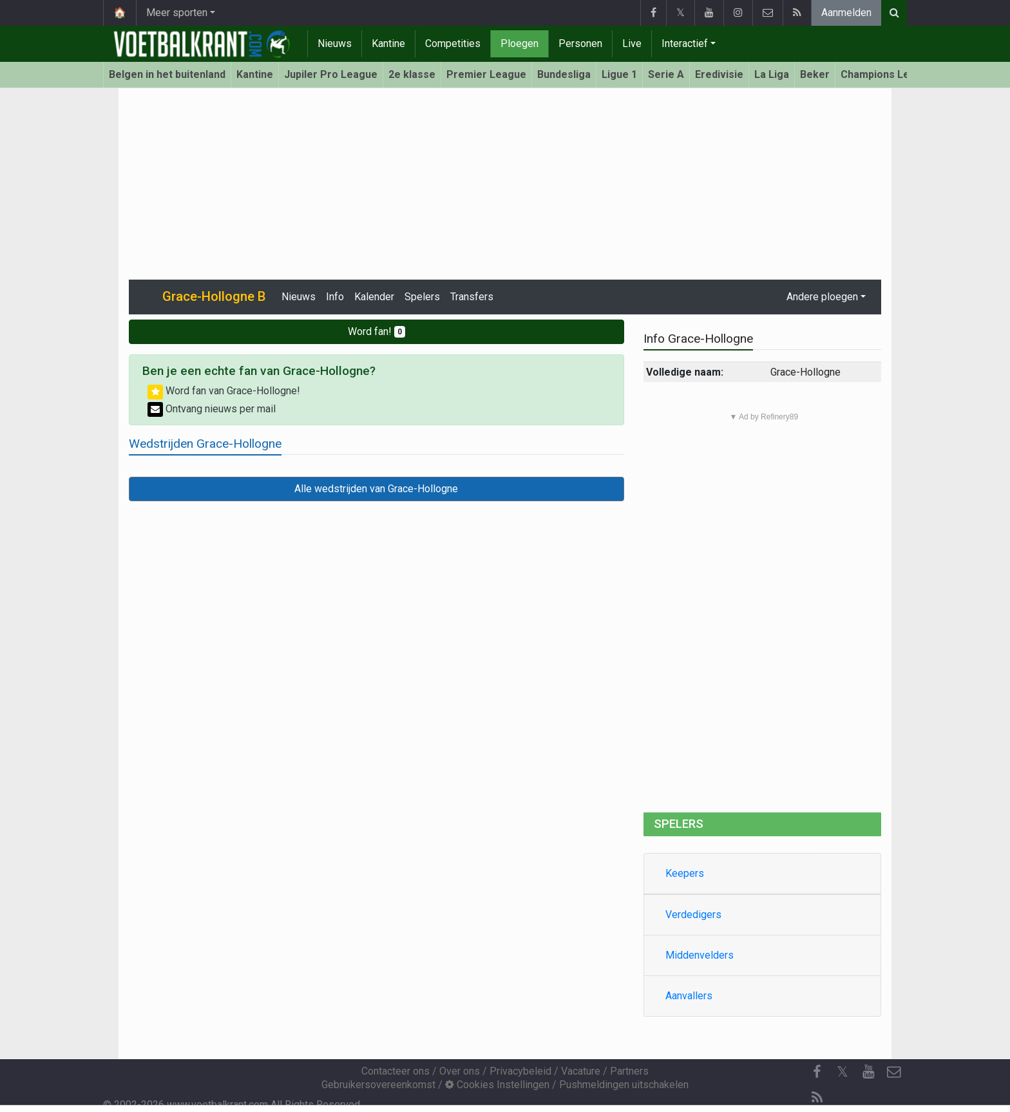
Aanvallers (688, 996)
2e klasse (411, 74)
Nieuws (335, 43)
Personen (580, 43)
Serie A (666, 74)
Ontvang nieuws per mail (212, 409)
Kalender (374, 297)
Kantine (388, 43)
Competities (453, 43)
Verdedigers (693, 914)
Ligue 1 (619, 74)
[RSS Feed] (817, 1098)
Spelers (422, 297)
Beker (815, 74)
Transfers (471, 297)
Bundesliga (564, 74)
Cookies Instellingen (497, 1084)
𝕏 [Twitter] (842, 1072)
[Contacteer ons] (894, 1072)
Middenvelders (699, 955)
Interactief (685, 43)
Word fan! (376, 331)
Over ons (459, 1071)
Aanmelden (846, 12)
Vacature (580, 1071)
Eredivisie (719, 74)
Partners (629, 1071)
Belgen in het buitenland (167, 74)
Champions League (887, 74)
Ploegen (519, 43)
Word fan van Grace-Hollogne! (224, 391)
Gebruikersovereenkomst (378, 1084)
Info (335, 297)
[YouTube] (868, 1072)
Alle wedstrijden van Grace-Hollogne (376, 489)
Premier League (486, 74)
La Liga (771, 74)
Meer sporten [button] (176, 12)
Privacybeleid (520, 1071)
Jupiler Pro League (330, 74)
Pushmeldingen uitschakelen (624, 1084)
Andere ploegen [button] (822, 297)
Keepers (684, 873)
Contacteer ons (395, 1071)
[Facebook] (817, 1072)
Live (632, 43)
